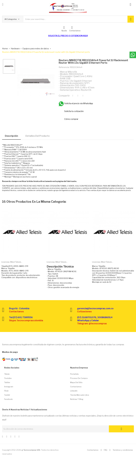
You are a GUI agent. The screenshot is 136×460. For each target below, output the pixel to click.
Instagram (8, 386)
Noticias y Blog (76, 399)
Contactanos (75, 386)
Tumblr (7, 395)
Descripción (11, 136)
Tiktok (7, 374)
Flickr (6, 391)
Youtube (8, 378)
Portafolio (74, 374)
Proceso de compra (78, 378)
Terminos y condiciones (123, 450)
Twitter (7, 382)
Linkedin (73, 391)
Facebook (8, 399)
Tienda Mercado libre (79, 395)
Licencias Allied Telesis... (11, 262)
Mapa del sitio (76, 382)
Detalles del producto (37, 136)
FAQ (105, 450)
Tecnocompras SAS (31, 450)
